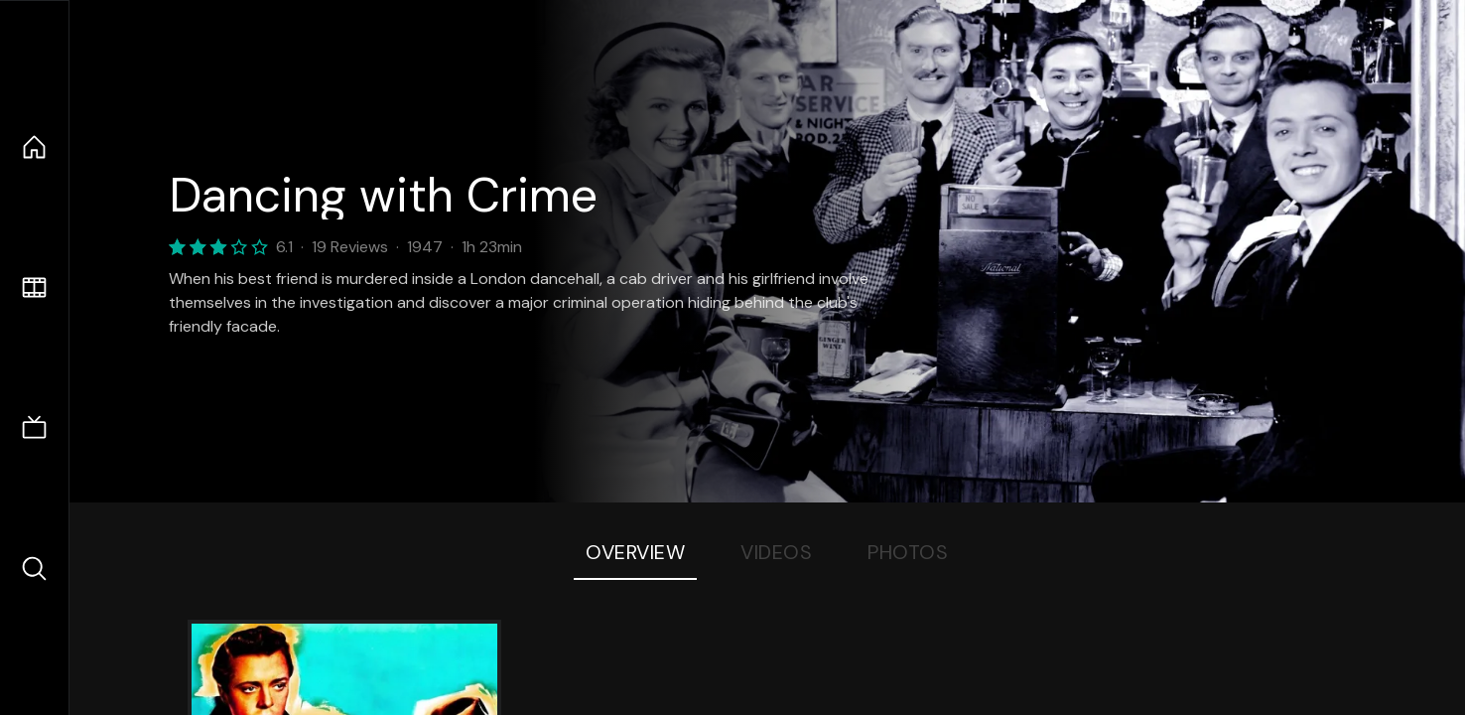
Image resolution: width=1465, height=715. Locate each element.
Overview (635, 552)
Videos (776, 552)
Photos (907, 552)
